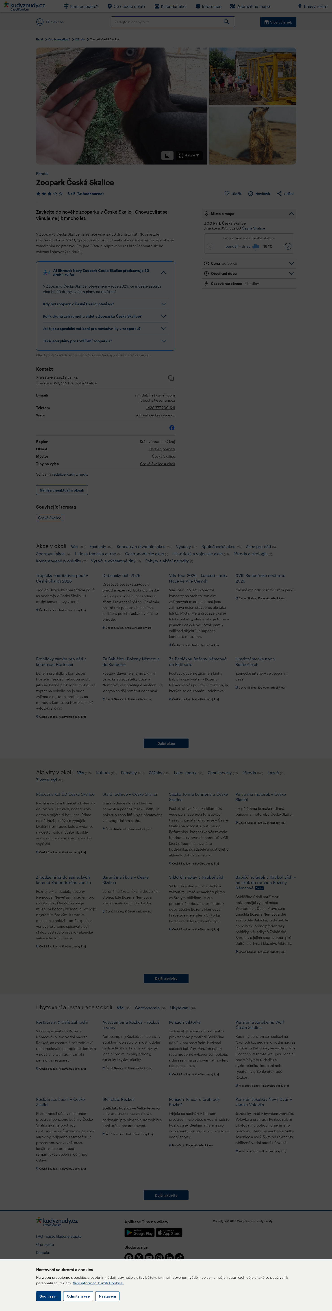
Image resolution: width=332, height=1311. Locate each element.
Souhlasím (49, 1296)
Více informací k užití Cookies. (98, 1283)
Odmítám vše (78, 1296)
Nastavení (107, 1296)
